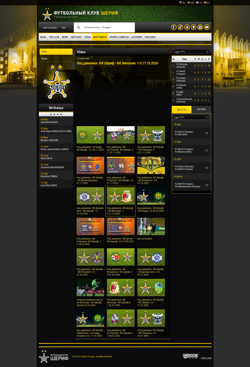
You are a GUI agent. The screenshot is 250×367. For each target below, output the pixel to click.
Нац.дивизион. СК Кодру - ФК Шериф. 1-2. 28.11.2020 (90, 148)
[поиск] (104, 27)
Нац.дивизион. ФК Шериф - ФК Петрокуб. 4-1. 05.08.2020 (90, 272)
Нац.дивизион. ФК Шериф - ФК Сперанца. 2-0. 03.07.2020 (150, 333)
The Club (54, 37)
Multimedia (100, 37)
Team (87, 37)
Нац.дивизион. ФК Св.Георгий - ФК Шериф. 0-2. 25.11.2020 (120, 150)
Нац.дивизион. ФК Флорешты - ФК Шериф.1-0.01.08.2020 (119, 272)
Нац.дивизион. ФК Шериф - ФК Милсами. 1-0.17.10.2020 (120, 211)
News (65, 37)
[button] (207, 52)
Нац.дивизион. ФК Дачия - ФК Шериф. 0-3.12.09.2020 (120, 240)
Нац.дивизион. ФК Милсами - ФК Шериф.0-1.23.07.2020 (119, 302)
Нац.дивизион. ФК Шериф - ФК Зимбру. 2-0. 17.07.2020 (150, 302)
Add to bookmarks (50, 28)
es (207, 2)
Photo (44, 58)
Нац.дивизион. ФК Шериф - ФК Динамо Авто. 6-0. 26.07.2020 (150, 272)
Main (43, 37)
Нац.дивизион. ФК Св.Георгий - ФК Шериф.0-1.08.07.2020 (120, 333)
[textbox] (189, 52)
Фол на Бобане (144, 238)
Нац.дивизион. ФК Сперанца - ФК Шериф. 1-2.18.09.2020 (89, 241)
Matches (76, 37)
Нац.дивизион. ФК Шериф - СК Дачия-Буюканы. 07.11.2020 (90, 180)
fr (199, 2)
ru (182, 2)
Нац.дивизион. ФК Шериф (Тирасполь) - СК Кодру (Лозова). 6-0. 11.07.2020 (90, 333)
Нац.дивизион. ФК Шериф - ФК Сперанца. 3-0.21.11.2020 (150, 150)
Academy (137, 37)
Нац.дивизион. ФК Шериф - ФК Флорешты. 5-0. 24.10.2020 (150, 180)
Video (44, 51)
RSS (63, 28)
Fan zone (150, 37)
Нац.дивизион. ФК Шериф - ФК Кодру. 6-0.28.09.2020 (150, 209)
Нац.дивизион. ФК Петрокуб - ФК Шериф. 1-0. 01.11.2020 (120, 180)
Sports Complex (119, 37)
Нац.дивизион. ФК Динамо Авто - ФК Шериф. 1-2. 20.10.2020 (90, 211)
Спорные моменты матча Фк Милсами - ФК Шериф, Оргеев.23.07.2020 (90, 302)
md (190, 2)
